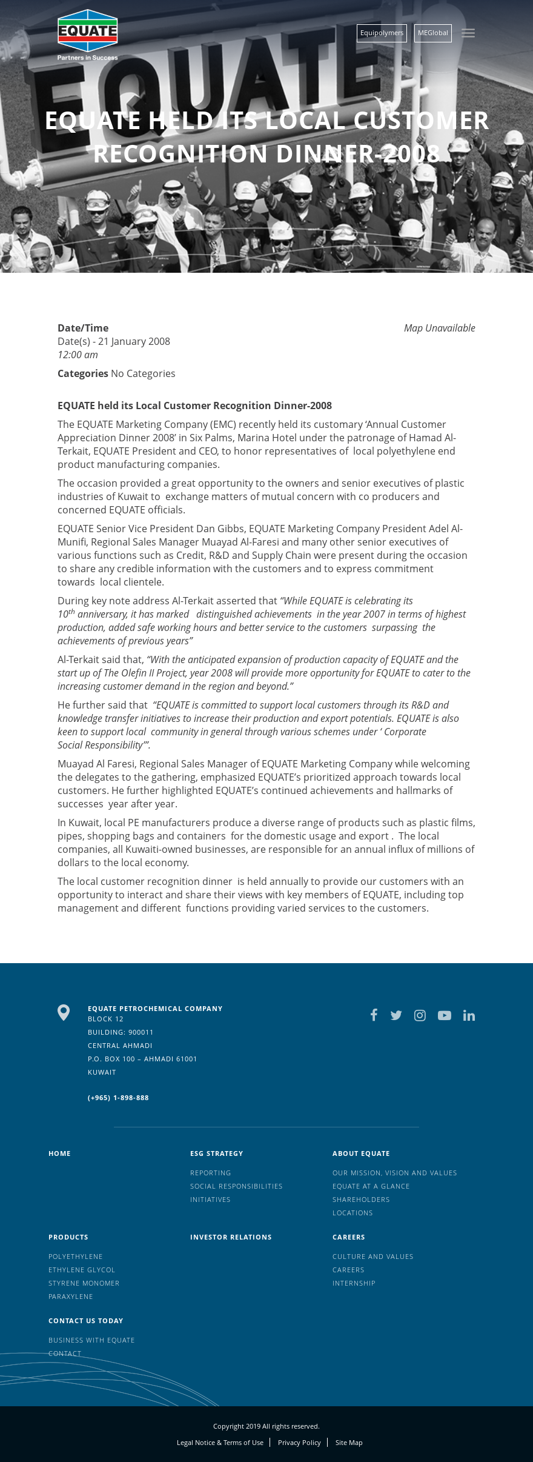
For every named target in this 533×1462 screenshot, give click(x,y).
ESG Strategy (216, 1153)
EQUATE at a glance (371, 1185)
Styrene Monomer (84, 1282)
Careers (349, 1236)
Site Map (349, 1442)
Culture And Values (373, 1256)
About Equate (361, 1153)
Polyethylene (75, 1256)
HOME (59, 1153)
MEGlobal (433, 32)
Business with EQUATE (91, 1339)
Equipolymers (381, 32)
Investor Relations (231, 1236)
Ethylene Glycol (82, 1269)
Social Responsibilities (236, 1185)
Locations (353, 1212)
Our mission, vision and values (395, 1172)
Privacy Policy (299, 1442)
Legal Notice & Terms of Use (220, 1442)
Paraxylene (70, 1296)
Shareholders (361, 1199)
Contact (65, 1353)
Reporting (210, 1172)
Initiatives (210, 1199)
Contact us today (86, 1320)
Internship (354, 1282)
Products (68, 1236)
